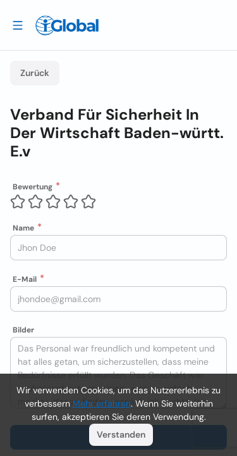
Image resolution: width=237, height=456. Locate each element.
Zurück (34, 73)
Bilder (23, 330)
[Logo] (67, 25)
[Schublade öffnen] (17, 24)
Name (23, 228)
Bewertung (32, 187)
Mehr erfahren (102, 403)
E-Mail (25, 279)
